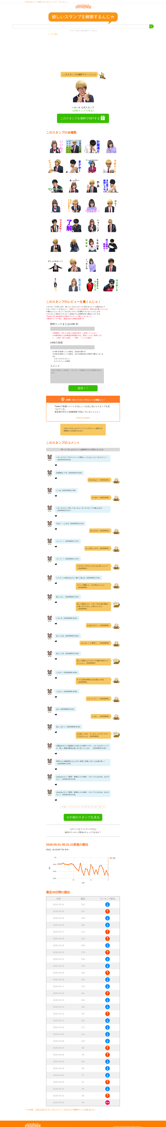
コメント (55, 364)
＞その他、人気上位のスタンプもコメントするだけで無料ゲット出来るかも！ (60, 1107)
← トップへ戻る (52, 36)
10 (96, 804)
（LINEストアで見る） (83, 112)
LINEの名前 (56, 343)
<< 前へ (64, 804)
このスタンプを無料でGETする (80, 120)
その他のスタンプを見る (83, 814)
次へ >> (102, 804)
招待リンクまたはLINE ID (64, 326)
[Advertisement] (83, 56)
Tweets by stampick (83, 415)
